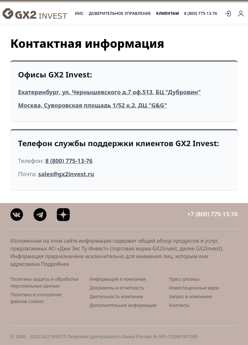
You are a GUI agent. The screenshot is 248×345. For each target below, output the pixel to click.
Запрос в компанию (190, 296)
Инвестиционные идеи (194, 288)
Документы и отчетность (116, 288)
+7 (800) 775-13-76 (212, 214)
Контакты (179, 305)
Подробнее (55, 264)
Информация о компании (117, 279)
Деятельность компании (116, 296)
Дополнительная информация (122, 305)
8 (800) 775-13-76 (200, 13)
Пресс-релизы (184, 279)
